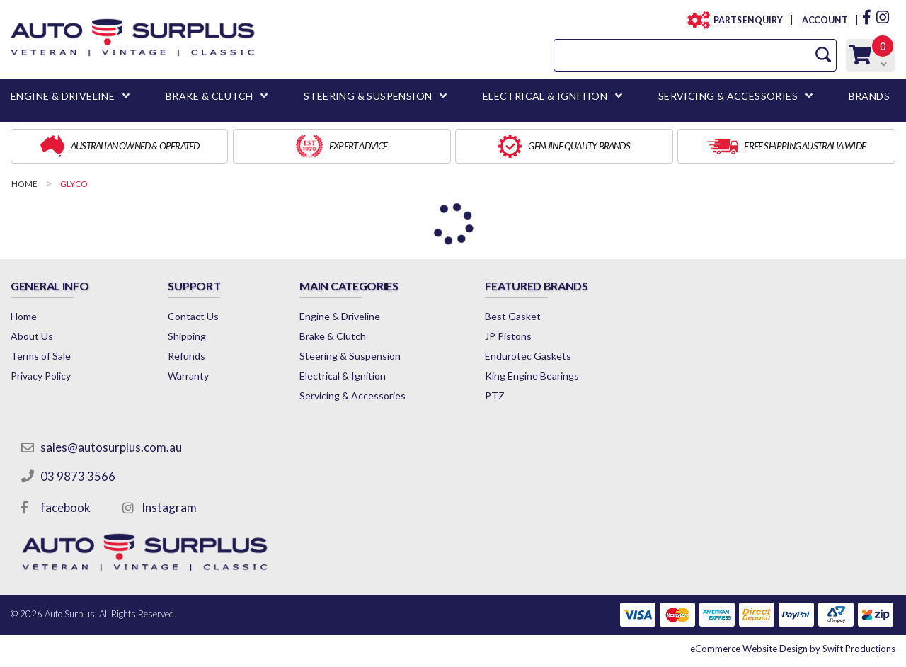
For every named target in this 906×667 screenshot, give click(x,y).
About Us (32, 336)
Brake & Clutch (332, 336)
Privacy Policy (41, 376)
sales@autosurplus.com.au (111, 447)
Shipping (187, 336)
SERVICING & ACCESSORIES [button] (728, 96)
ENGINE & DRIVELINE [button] (63, 96)
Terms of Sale (41, 356)
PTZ (495, 395)
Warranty (188, 376)
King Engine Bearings (532, 376)
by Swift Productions (792, 648)
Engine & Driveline (339, 316)
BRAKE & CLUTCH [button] (209, 96)
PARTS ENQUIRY (744, 20)
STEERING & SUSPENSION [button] (368, 96)
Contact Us (193, 316)
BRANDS (869, 96)
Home (24, 316)
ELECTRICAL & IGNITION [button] (545, 96)
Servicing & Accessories (352, 395)
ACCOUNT (824, 20)
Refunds (186, 356)
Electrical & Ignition (342, 376)
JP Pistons (508, 336)
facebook (65, 507)
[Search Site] (823, 55)
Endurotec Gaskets (528, 356)
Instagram (169, 507)
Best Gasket (513, 316)
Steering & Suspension (350, 356)
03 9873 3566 (77, 476)
